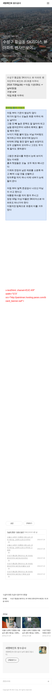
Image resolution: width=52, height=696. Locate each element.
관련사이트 (6, 681)
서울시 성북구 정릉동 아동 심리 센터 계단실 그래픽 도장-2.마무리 (20, 538)
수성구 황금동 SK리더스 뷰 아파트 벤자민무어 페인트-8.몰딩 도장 (20, 565)
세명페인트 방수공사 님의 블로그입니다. (20, 653)
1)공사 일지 (20, 532)
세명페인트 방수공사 (12, 3)
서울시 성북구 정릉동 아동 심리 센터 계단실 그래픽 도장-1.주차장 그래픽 (20, 547)
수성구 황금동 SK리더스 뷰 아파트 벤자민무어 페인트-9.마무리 (20, 557)
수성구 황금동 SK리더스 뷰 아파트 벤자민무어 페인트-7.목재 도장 (20, 573)
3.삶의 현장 (11, 532)
